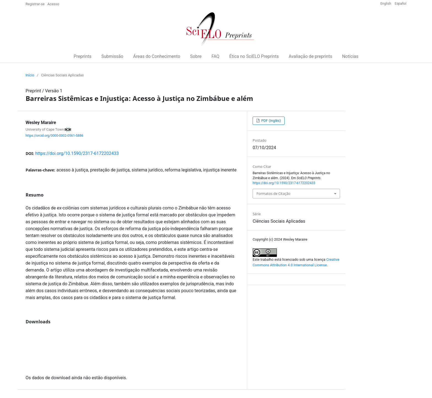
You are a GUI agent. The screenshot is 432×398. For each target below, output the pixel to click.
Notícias (350, 56)
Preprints (82, 56)
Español (401, 4)
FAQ (215, 56)
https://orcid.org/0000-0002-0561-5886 (54, 136)
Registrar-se (35, 4)
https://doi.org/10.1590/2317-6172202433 (77, 153)
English (386, 4)
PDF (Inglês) (270, 121)
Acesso (53, 4)
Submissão (112, 56)
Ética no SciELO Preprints (254, 56)
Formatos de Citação (273, 193)
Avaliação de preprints (310, 56)
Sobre (195, 56)
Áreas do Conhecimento (156, 56)
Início (30, 75)
